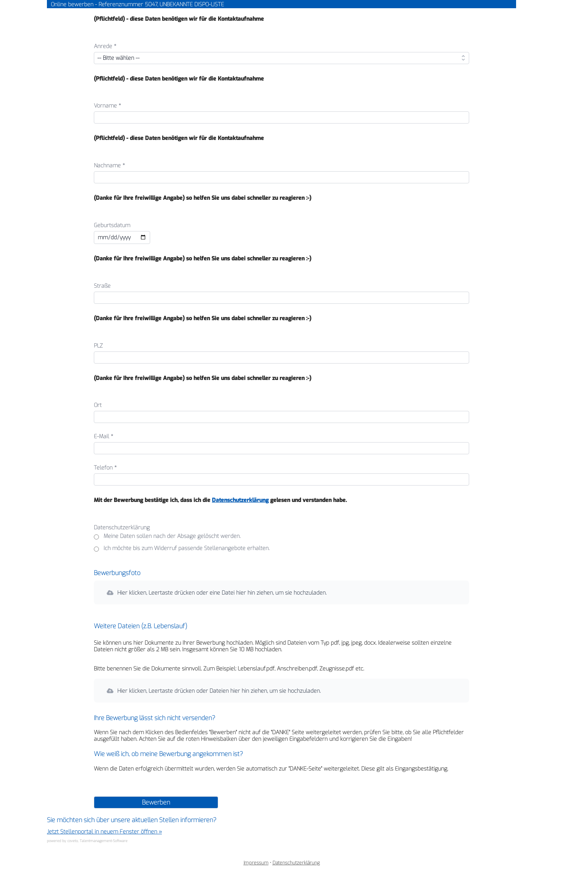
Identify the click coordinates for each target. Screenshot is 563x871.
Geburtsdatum (112, 225)
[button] (281, 592)
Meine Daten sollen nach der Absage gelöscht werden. (172, 536)
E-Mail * (103, 436)
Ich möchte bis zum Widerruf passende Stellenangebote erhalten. (186, 548)
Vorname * (107, 105)
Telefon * (105, 467)
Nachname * (109, 165)
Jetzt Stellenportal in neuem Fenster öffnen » (104, 831)
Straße (102, 286)
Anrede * (105, 46)
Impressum (256, 863)
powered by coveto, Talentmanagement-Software (87, 841)
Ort (98, 405)
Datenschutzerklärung (240, 500)
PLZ (98, 345)
